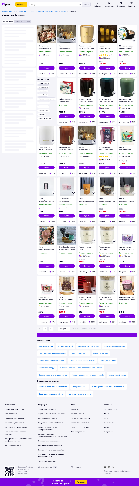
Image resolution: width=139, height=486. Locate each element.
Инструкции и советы (13, 445)
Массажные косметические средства (53, 387)
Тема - (46, 467)
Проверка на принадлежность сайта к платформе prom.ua (19, 440)
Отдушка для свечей (65, 346)
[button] (46, 68)
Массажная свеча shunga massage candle (88, 375)
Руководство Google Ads (47, 461)
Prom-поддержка (11, 414)
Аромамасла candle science (88, 346)
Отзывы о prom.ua (78, 432)
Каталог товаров (8, 11)
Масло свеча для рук (47, 368)
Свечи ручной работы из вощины (51, 360)
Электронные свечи (79, 387)
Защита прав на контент (80, 423)
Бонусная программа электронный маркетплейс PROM (51, 455)
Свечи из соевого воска (79, 353)
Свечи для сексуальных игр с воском (53, 375)
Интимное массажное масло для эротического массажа (81, 368)
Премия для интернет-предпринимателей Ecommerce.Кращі (52, 435)
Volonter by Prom (110, 409)
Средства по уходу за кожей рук (51, 394)
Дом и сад (22, 11)
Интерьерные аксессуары (48, 11)
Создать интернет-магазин (48, 414)
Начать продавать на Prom (48, 418)
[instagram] (113, 467)
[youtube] (105, 467)
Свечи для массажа (100, 353)
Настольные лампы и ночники (79, 394)
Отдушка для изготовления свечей (52, 353)
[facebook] (109, 467)
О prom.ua (75, 409)
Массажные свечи (46, 346)
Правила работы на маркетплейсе (51, 450)
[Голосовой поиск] (80, 4)
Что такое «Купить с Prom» (15, 423)
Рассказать (81, 482)
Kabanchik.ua (109, 423)
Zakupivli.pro (108, 432)
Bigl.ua (106, 414)
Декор (32, 11)
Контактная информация (80, 418)
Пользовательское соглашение (49, 441)
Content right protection (80, 427)
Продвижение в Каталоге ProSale (50, 423)
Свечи (63, 11)
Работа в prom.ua (77, 414)
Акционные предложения (14, 418)
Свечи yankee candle (108, 360)
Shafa (106, 418)
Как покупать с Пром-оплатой (16, 427)
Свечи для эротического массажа (82, 360)
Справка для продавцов (47, 409)
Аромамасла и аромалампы (114, 346)
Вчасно (106, 427)
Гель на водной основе (117, 375)
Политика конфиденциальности (50, 445)
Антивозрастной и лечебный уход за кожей (108, 387)
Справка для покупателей (14, 409)
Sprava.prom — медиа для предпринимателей (48, 428)
